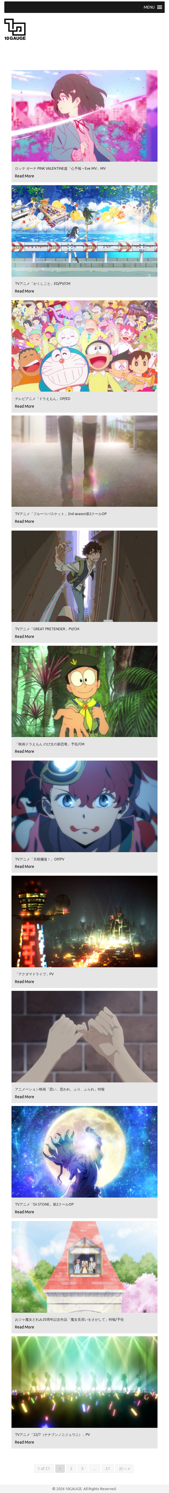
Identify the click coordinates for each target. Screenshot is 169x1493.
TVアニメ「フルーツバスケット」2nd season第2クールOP (61, 514)
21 (107, 1468)
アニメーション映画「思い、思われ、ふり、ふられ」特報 (60, 1089)
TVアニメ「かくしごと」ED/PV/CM (42, 283)
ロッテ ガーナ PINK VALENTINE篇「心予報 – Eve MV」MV (60, 168)
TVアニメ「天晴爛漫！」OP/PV (39, 859)
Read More (24, 176)
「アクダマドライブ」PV (34, 974)
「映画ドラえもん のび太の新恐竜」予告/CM (49, 744)
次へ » (124, 1468)
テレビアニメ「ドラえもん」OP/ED (42, 399)
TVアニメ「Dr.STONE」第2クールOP (44, 1204)
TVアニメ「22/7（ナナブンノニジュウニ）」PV (52, 1434)
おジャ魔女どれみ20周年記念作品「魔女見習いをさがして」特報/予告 (69, 1319)
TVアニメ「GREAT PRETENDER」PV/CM (47, 629)
